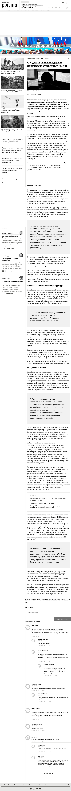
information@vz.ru (43, 785)
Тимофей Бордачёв (7, 233)
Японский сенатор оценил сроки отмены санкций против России (12, 181)
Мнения (5, 228)
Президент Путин (38, 10)
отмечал (44, 343)
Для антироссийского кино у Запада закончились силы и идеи (12, 236)
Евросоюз (49, 10)
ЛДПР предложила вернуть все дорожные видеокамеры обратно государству (10, 110)
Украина (16, 10)
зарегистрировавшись (63, 599)
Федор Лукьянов (6, 278)
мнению (62, 532)
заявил (61, 123)
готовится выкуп (46, 378)
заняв (63, 261)
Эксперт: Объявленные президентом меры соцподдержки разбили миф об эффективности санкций (47, 506)
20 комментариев (9, 271)
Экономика (45, 58)
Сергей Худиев (6, 255)
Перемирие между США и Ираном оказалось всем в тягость (12, 282)
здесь (27, 602)
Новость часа (26, 1)
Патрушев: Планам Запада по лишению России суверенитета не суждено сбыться (48, 499)
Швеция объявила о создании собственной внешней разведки (12, 170)
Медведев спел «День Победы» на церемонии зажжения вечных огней (12, 160)
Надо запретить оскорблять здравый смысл (10, 259)
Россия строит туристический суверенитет (42, 503)
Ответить (34, 636)
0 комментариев (9, 248)
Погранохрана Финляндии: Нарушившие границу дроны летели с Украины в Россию (32, 5)
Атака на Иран (6, 10)
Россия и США (25, 10)
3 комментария (8, 293)
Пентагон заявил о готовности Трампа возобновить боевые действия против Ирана (12, 150)
